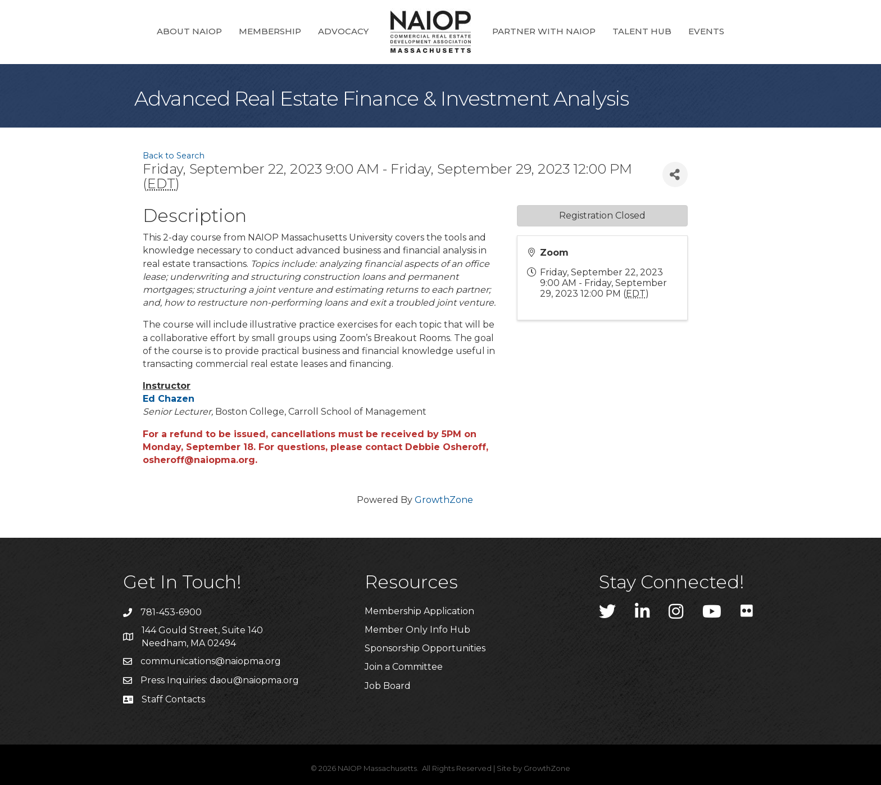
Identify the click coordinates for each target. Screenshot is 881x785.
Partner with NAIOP (544, 31)
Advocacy (343, 31)
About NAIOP (189, 31)
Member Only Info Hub (417, 629)
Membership (270, 31)
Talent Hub (641, 31)
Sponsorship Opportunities (425, 648)
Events (706, 31)
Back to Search (174, 156)
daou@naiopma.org (254, 680)
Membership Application (419, 611)
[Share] (675, 174)
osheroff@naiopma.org (199, 460)
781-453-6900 (171, 612)
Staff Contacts (173, 699)
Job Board (388, 685)
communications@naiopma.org (210, 661)
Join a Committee (404, 666)
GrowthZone (444, 499)
